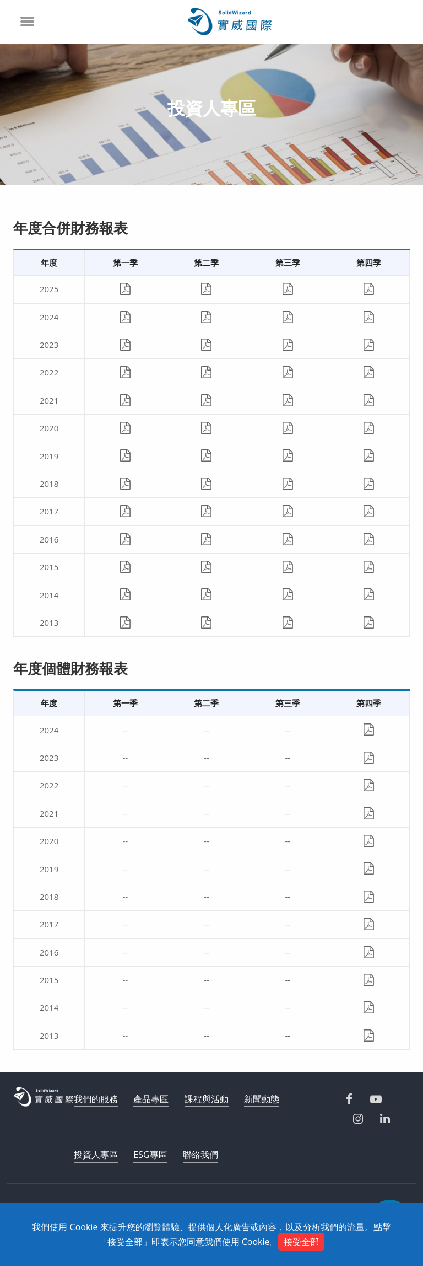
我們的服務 (96, 1099)
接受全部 (301, 1242)
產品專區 (151, 1099)
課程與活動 (207, 1099)
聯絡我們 (200, 1155)
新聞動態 (261, 1099)
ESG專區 (150, 1155)
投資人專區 (96, 1155)
